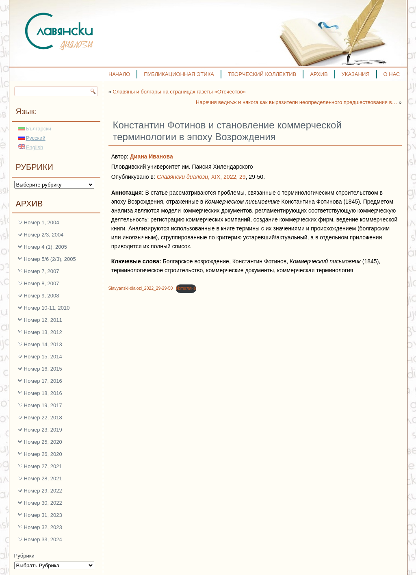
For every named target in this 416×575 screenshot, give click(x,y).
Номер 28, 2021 (43, 478)
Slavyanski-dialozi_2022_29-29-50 (140, 288)
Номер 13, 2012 (43, 332)
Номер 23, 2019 (43, 430)
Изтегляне (186, 288)
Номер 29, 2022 (43, 491)
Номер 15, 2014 (43, 357)
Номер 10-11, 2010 (47, 308)
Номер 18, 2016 (43, 393)
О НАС (392, 74)
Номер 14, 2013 (43, 344)
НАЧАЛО (119, 74)
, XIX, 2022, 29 (201, 177)
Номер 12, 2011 (43, 320)
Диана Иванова (151, 156)
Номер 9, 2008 (41, 296)
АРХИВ (318, 74)
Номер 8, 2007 (41, 283)
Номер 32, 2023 (43, 527)
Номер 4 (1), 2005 (45, 247)
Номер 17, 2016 (43, 381)
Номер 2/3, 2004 (44, 235)
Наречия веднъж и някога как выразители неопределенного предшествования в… (296, 102)
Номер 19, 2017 (43, 405)
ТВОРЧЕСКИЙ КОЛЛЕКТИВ (262, 74)
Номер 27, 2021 (43, 466)
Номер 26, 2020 (43, 454)
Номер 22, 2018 (43, 417)
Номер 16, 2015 (43, 369)
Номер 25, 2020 (43, 442)
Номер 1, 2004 (41, 222)
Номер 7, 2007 (41, 271)
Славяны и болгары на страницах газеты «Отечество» (179, 92)
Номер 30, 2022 (43, 503)
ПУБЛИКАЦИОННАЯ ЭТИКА (179, 74)
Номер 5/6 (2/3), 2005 (50, 259)
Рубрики (24, 556)
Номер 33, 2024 (43, 539)
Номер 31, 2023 (43, 515)
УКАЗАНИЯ (356, 74)
